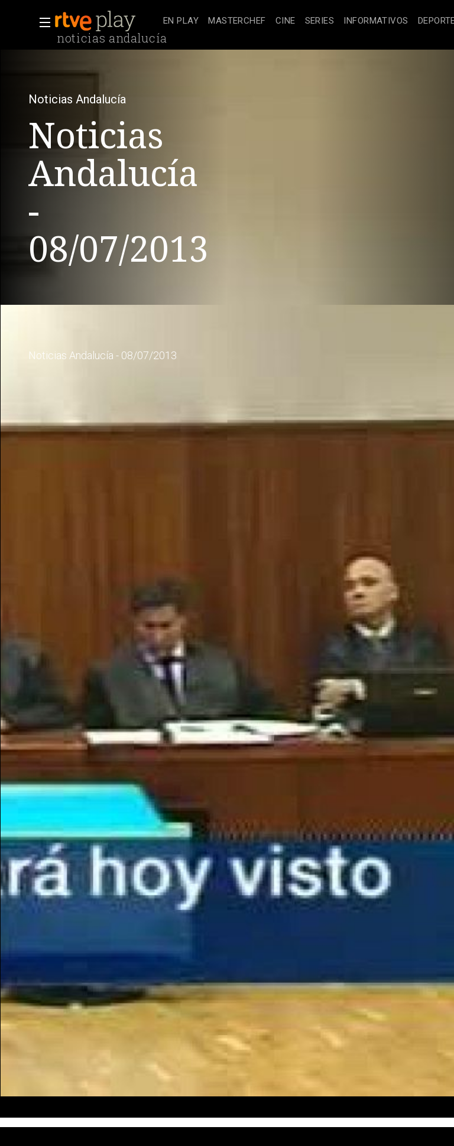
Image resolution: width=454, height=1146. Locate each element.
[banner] (106, 21)
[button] (41, 22)
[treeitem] (181, 21)
